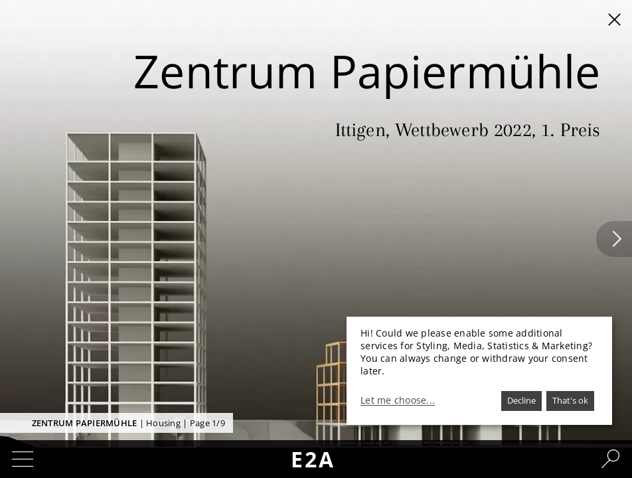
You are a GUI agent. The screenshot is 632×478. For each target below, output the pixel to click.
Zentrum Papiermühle (84, 423)
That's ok (570, 400)
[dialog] (479, 371)
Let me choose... (397, 400)
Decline (521, 400)
